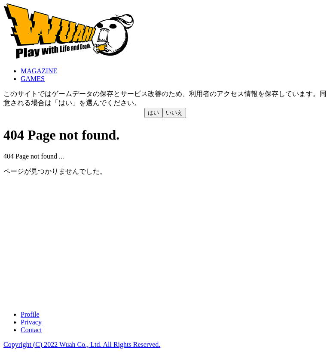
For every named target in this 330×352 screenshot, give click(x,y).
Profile (30, 314)
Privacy (31, 322)
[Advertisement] (165, 243)
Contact (31, 329)
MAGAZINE (39, 71)
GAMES (33, 78)
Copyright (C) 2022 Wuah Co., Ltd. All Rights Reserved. (81, 344)
